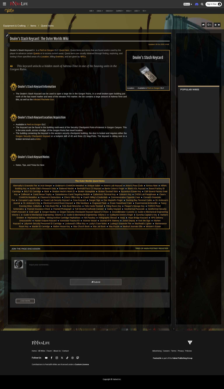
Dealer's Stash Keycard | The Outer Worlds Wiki (40, 38)
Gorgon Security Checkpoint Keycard (34, 136)
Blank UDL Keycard (136, 188)
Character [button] (109, 11)
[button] (187, 4)
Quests (37, 53)
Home (34, 351)
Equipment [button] (119, 11)
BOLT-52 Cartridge (32, 191)
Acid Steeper (46, 185)
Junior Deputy (132, 220)
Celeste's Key (125, 194)
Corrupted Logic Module (34, 200)
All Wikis (41, 351)
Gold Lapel (44, 212)
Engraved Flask (114, 203)
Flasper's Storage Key (147, 206)
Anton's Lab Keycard (112, 185)
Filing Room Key (126, 206)
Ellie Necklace (97, 203)
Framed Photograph (69, 209)
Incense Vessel (93, 220)
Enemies (60, 56)
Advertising (157, 351)
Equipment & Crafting (14, 26)
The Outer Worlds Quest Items (89, 181)
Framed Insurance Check (45, 209)
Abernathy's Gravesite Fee (25, 185)
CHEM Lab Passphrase (145, 194)
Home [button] (91, 11)
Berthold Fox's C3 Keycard (89, 188)
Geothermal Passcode (141, 209)
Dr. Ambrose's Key (46, 203)
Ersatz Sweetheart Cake (135, 203)
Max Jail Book (99, 226)
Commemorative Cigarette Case (125, 197)
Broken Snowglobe (86, 191)
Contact (65, 351)
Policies (188, 351)
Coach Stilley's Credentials (95, 197)
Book (46, 191)
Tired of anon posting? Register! (150, 248)
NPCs (84, 56)
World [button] (128, 11)
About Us (57, 351)
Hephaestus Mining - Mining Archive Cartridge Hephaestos (65, 218)
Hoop (133, 218)
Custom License (82, 364)
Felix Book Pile (64, 206)
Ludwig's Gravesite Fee (120, 223)
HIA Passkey (101, 218)
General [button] (100, 11)
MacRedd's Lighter (143, 223)
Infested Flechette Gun (44, 99)
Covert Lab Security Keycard (61, 200)
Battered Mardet (66, 188)
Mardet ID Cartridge (41, 226)
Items (33, 26)
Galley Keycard (121, 209)
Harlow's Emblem (27, 218)
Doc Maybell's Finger (118, 200)
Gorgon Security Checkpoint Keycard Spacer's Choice (94, 212)
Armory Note (151, 185)
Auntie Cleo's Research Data (42, 188)
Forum (49, 351)
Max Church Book (81, 226)
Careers (166, 351)
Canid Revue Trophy (42, 194)
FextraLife (157, 358)
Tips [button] (144, 11)
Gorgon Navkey (59, 212)
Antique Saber (93, 185)
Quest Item (65, 50)
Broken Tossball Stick (108, 191)
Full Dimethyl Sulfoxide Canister (96, 209)
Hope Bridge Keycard (149, 218)
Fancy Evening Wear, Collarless (39, 206)
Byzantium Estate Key (131, 191)
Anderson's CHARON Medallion (69, 185)
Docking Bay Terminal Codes (144, 200)
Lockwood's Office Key (75, 223)
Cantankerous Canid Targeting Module (72, 194)
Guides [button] (137, 11)
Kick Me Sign (148, 220)
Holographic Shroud (119, 218)
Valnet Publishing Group (182, 358)
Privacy (181, 351)
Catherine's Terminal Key (104, 194)
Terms (173, 351)
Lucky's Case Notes (98, 223)
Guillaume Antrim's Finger (135, 215)
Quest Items (47, 26)
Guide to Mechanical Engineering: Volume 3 (100, 215)
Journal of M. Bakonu (113, 220)
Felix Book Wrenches (84, 206)
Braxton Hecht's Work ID (63, 191)
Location (46, 56)
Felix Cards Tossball (106, 206)
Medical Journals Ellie (132, 226)
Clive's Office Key (72, 197)
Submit (95, 282)
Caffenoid (25, 194)
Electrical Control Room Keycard (72, 203)
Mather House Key (61, 226)
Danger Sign (99, 200)
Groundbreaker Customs (133, 212)
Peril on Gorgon (152, 88)
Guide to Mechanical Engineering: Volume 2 (57, 215)
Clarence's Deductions (50, 197)
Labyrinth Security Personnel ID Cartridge (42, 223)
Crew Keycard (84, 200)
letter (39, 139)
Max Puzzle (114, 226)
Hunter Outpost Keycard (49, 220)
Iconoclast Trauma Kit (73, 220)
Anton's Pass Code (134, 185)
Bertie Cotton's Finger (114, 188)
